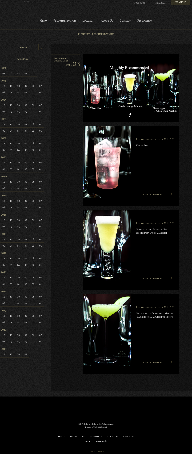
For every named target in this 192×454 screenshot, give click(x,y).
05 (3, 73)
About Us (107, 20)
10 (18, 85)
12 (3, 85)
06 (3, 92)
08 (33, 85)
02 (25, 73)
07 (40, 85)
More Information (152, 194)
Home (61, 436)
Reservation (144, 20)
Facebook (139, 2)
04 (11, 73)
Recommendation (64, 20)
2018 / (72, 64)
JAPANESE (180, 2)
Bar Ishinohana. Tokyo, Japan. (96, 9)
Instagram (160, 2)
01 (33, 73)
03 (18, 73)
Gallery (22, 47)
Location (88, 20)
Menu (43, 20)
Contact (125, 20)
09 (25, 85)
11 (11, 85)
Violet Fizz (142, 145)
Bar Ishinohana (96, 410)
